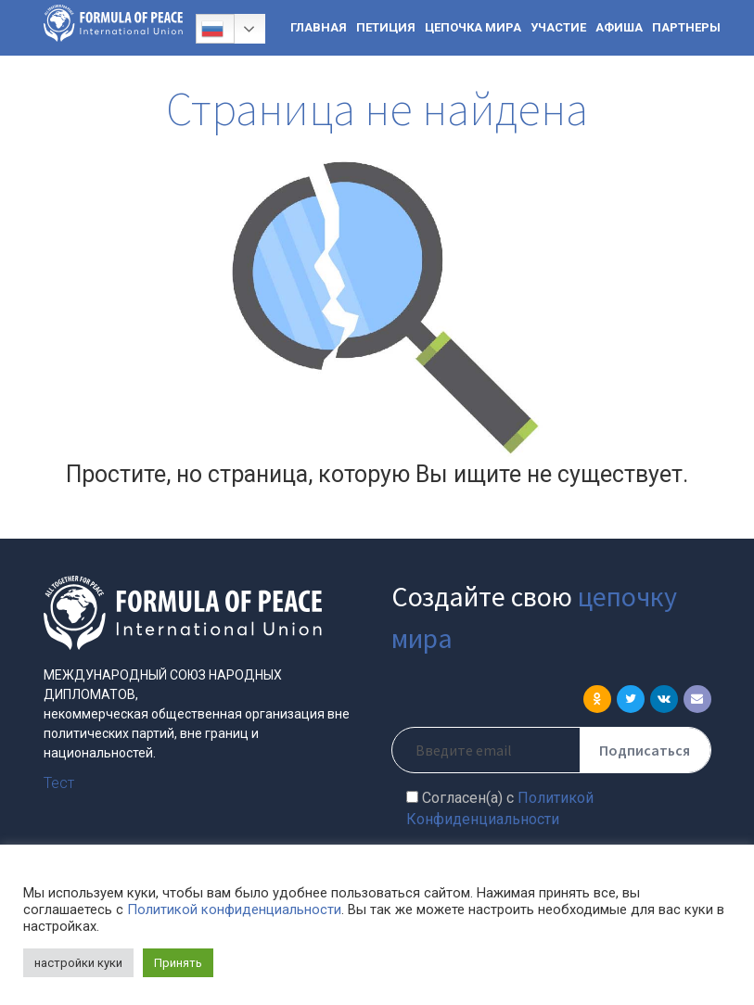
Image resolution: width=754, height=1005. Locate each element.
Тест (59, 783)
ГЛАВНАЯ (318, 27)
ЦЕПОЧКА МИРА (473, 27)
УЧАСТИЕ (558, 27)
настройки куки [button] (78, 963)
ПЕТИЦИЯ (385, 27)
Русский (212, 29)
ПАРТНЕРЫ (686, 27)
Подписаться (644, 750)
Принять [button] (178, 963)
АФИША (619, 27)
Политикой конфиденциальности (234, 909)
